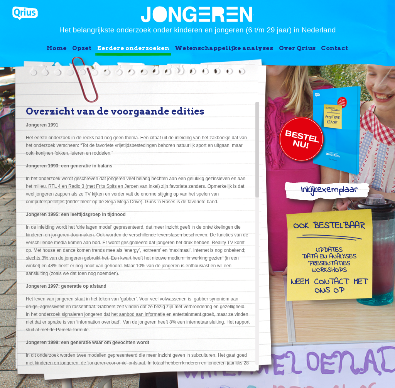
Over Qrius (297, 48)
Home (57, 48)
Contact (334, 48)
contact (331, 282)
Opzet (81, 48)
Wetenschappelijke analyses (224, 48)
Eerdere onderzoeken (133, 48)
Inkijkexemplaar (328, 191)
